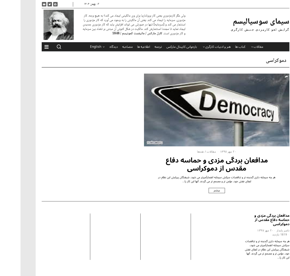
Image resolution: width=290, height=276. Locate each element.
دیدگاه (93, 46)
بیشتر (196, 190)
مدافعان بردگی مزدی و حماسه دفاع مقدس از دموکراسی (196, 164)
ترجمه (137, 46)
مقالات (238, 46)
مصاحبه (107, 46)
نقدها (180, 152)
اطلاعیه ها (123, 46)
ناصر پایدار (262, 230)
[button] (38, 46)
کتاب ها (219, 46)
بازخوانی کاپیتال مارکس (161, 46)
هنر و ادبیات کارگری (197, 46)
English (75, 46)
